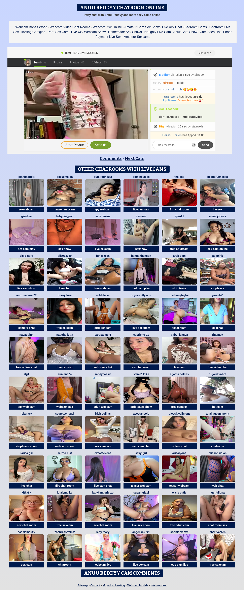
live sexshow (141, 327)
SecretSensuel (64, 413)
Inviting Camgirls (33, 32)
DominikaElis (141, 176)
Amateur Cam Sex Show (142, 27)
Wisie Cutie (179, 492)
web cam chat (103, 367)
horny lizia (65, 295)
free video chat (218, 367)
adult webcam (103, 406)
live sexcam (103, 248)
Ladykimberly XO (103, 492)
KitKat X (26, 492)
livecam (179, 367)
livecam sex (141, 209)
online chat (179, 446)
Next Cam (134, 158)
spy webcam (103, 209)
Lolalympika (64, 492)
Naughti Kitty (64, 334)
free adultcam (179, 248)
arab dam (179, 255)
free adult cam (179, 525)
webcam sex (64, 406)
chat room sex (217, 525)
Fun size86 (103, 255)
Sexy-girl (141, 453)
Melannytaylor (179, 295)
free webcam (102, 288)
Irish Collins (103, 413)
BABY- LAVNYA (179, 334)
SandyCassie (103, 374)
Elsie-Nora (26, 255)
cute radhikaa (103, 176)
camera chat (26, 327)
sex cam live (103, 446)
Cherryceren (217, 532)
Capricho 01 (141, 334)
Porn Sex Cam (58, 32)
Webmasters (158, 585)
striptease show (141, 406)
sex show (64, 248)
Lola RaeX (26, 413)
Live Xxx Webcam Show (88, 32)
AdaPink (217, 255)
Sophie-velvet (179, 532)
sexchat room (141, 367)
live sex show (26, 288)
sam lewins (102, 216)
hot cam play (26, 248)
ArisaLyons (179, 453)
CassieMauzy (26, 532)
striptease (217, 288)
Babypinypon (64, 216)
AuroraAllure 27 (26, 295)
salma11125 (141, 374)
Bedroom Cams (195, 27)
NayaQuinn (26, 334)
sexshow (141, 248)
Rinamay (217, 334)
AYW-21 (179, 216)
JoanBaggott (26, 176)
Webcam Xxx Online (107, 27)
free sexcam (65, 327)
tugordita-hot (217, 374)
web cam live (179, 564)
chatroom (217, 446)
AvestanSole (141, 413)
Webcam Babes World (31, 27)
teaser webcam (65, 209)
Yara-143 (217, 295)
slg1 (26, 374)
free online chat (26, 367)
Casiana (141, 216)
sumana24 (64, 374)
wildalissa (102, 295)
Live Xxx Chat (172, 27)
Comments (111, 158)
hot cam (217, 406)
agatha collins (179, 374)
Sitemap (82, 585)
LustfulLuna (217, 492)
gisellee (26, 216)
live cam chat (103, 485)
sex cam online (217, 248)
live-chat (64, 288)
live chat (26, 485)
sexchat (217, 327)
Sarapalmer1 (103, 334)
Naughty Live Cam (157, 32)
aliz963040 (65, 255)
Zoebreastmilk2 (65, 532)
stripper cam (102, 327)
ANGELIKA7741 (141, 532)
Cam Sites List (210, 32)
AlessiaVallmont (179, 413)
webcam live (103, 564)
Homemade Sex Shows (125, 32)
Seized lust (65, 453)
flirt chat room (179, 209)
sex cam (26, 564)
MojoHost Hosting (114, 585)
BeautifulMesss (217, 176)
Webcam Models (137, 585)
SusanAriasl (141, 492)
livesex (217, 209)
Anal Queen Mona (217, 413)
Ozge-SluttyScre (141, 295)
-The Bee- (179, 176)
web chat (218, 485)
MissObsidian (217, 453)
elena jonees (217, 216)
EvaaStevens (103, 453)
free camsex (65, 367)
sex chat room (26, 525)
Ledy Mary (102, 532)
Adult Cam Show (185, 32)
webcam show (64, 446)
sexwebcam (26, 209)
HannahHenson (141, 255)
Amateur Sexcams (137, 36)
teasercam (179, 327)
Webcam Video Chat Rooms (70, 27)
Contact (95, 585)
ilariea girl (26, 453)
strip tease (179, 288)
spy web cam (26, 406)
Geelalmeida (65, 176)
